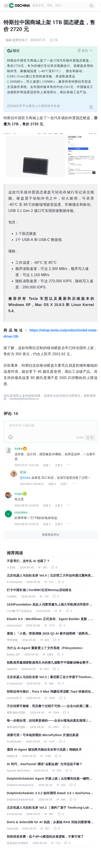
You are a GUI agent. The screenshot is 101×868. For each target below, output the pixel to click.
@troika (25, 477)
